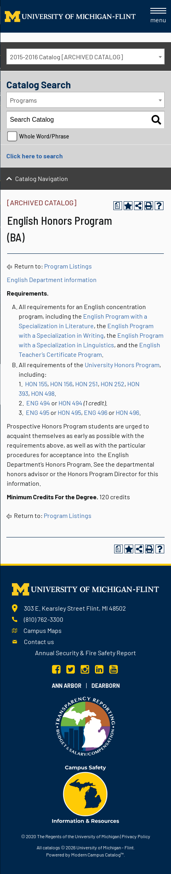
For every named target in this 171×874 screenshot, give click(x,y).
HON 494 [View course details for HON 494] (70, 403)
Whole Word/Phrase (44, 136)
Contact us (39, 641)
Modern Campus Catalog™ (97, 854)
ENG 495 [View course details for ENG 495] (37, 412)
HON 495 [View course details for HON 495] (69, 412)
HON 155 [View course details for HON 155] (36, 383)
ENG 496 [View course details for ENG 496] (95, 412)
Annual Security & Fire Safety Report (85, 652)
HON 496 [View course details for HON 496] (127, 412)
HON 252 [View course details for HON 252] (112, 383)
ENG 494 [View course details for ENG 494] (38, 403)
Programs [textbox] (23, 100)
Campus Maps (42, 630)
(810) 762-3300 (43, 619)
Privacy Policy (136, 836)
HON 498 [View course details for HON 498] (42, 393)
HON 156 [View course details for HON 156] (61, 383)
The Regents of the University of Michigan (78, 836)
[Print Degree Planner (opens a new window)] (117, 205)
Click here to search (34, 156)
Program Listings (68, 266)
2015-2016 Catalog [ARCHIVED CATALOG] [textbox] (66, 56)
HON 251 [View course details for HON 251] (86, 383)
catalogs (51, 847)
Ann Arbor (67, 685)
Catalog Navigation (41, 178)
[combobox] (85, 56)
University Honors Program (122, 364)
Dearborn (105, 685)
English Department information (52, 279)
